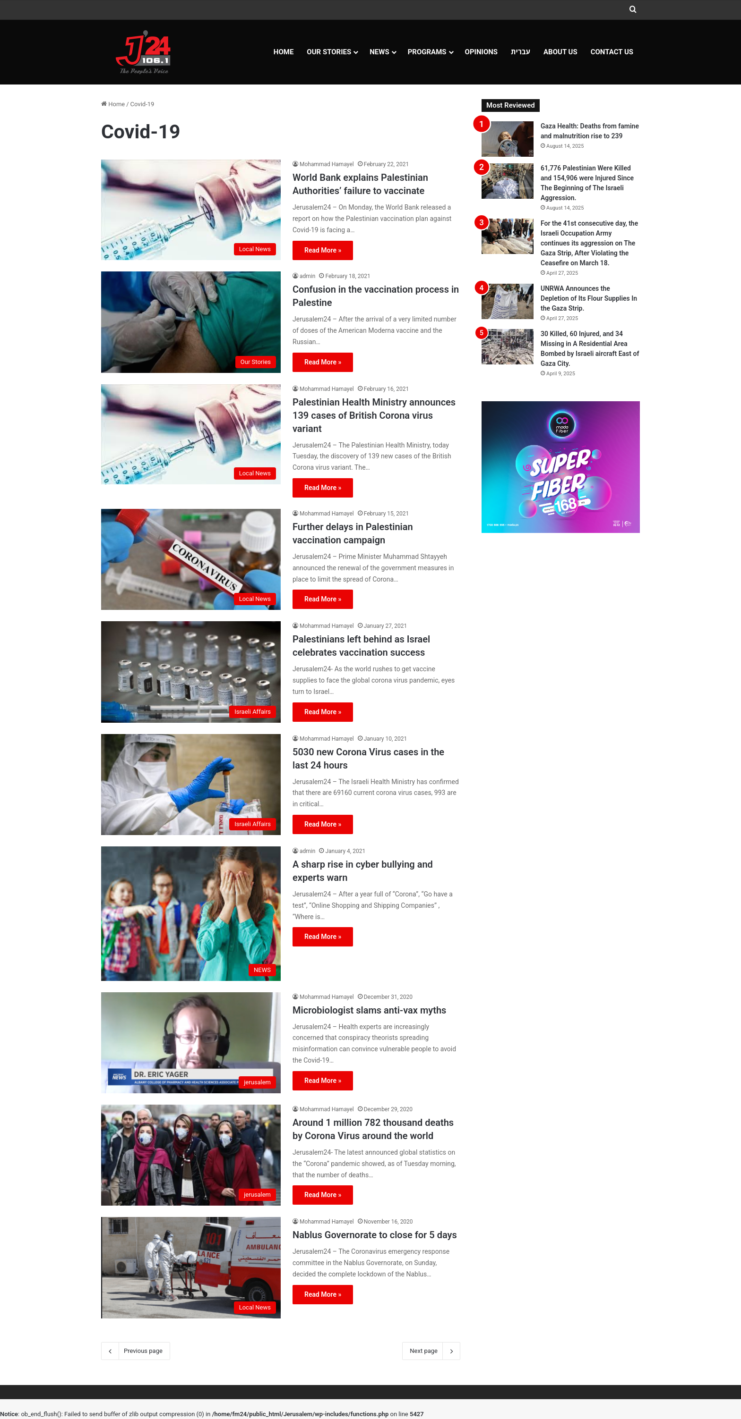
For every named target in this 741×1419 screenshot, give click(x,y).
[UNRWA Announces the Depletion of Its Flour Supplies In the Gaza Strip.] (508, 301)
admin (307, 276)
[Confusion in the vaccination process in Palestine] (191, 321)
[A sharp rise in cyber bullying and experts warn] (191, 913)
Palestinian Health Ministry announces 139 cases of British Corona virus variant (374, 415)
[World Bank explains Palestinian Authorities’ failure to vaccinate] (191, 210)
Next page (431, 1351)
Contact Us (612, 52)
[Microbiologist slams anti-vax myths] (191, 1042)
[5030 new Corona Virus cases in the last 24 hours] (191, 784)
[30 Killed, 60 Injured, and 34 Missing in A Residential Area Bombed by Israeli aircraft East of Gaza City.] (508, 346)
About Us (560, 52)
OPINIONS (481, 52)
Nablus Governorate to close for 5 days (375, 1235)
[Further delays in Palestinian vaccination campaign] (191, 559)
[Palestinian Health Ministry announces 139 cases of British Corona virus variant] (191, 434)
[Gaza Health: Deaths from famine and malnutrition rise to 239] (508, 139)
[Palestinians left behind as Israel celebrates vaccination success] (191, 671)
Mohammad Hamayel (327, 164)
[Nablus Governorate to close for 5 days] (191, 1267)
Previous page (136, 1351)
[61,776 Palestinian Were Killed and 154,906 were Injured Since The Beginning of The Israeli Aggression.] (508, 181)
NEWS (379, 52)
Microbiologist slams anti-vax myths (369, 1010)
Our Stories (329, 52)
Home (284, 52)
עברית (520, 52)
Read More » (322, 250)
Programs (427, 52)
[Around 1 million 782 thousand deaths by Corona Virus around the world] (191, 1155)
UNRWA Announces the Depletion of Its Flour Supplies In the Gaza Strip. (589, 298)
